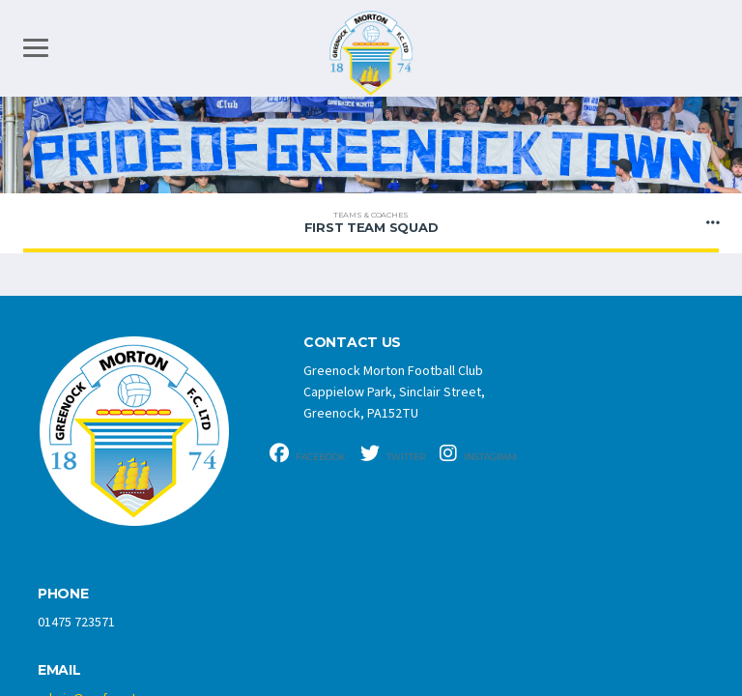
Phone (63, 594)
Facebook (308, 453)
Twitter (392, 453)
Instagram (478, 453)
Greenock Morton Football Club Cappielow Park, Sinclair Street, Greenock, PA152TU (394, 392)
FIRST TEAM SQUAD (371, 222)
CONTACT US (352, 342)
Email (59, 670)
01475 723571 (76, 622)
